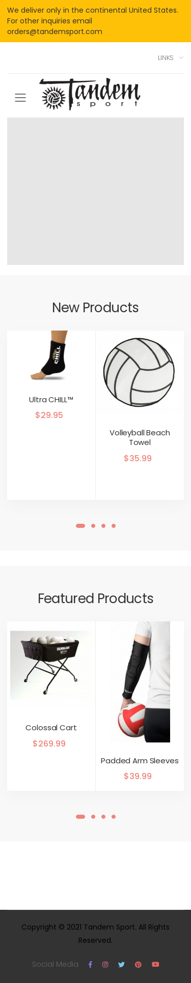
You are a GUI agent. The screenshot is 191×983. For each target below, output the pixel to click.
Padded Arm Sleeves (139, 760)
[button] (80, 525)
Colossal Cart (50, 727)
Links (166, 58)
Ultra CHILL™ (51, 399)
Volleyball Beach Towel (140, 437)
